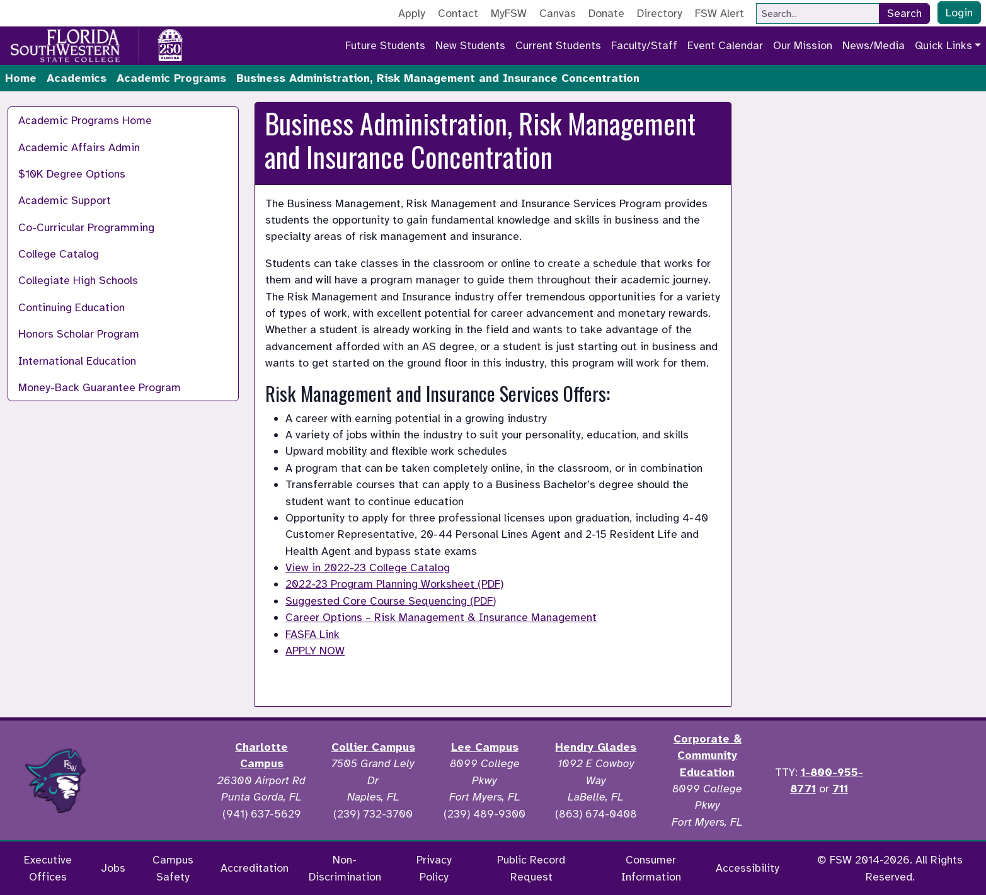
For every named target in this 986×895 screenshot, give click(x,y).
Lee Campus (485, 747)
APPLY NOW (315, 651)
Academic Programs (171, 78)
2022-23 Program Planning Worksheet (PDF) (394, 584)
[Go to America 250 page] (170, 43)
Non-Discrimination (345, 868)
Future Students (385, 45)
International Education (77, 361)
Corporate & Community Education (708, 755)
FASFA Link (312, 634)
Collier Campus (373, 747)
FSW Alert (719, 13)
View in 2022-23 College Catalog (367, 567)
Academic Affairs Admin (79, 147)
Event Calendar (725, 45)
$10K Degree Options (71, 174)
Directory (659, 13)
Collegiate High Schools (78, 280)
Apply (411, 13)
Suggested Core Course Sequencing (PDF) (390, 601)
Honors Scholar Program (78, 334)
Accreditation (255, 868)
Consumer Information (651, 868)
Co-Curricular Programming (86, 227)
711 (840, 788)
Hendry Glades (595, 747)
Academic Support (64, 200)
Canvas (557, 13)
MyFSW (509, 13)
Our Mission (802, 45)
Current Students (558, 45)
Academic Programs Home (85, 120)
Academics (76, 78)
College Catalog (58, 254)
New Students (470, 45)
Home (21, 78)
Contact (458, 13)
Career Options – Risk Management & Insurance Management (441, 617)
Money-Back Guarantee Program (99, 387)
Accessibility (747, 868)
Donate (606, 13)
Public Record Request (531, 868)
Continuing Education (71, 307)
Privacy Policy (434, 868)
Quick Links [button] (943, 45)
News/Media (873, 45)
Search (904, 13)
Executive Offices (48, 868)
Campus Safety (172, 868)
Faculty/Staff (644, 45)
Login (959, 13)
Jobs (113, 868)
